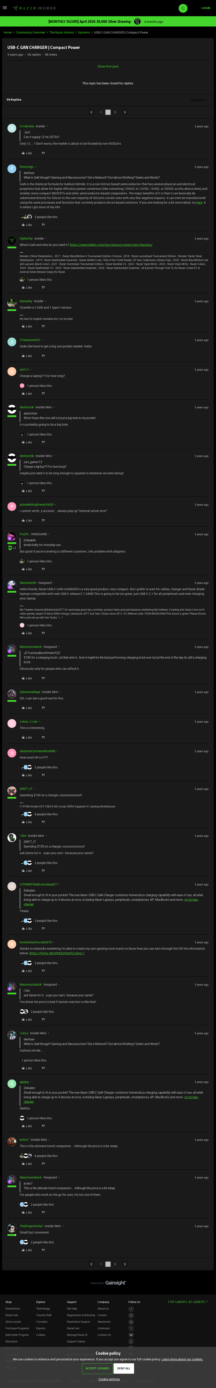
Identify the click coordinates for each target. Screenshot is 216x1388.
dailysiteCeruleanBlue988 (37, 751)
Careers (102, 1315)
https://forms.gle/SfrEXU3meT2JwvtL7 (56, 953)
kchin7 (24, 1139)
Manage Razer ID (77, 1334)
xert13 (24, 369)
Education (11, 1341)
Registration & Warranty (81, 1315)
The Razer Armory (61, 32)
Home (8, 32)
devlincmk (27, 407)
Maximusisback (30, 647)
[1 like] (36, 279)
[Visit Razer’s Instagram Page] (131, 1315)
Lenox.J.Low (29, 721)
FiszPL (24, 534)
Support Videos (76, 1341)
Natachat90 (28, 583)
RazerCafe (11, 1315)
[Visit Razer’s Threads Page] (131, 1322)
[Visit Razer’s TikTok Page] (131, 1341)
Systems (84, 32)
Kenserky (26, 301)
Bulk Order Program (17, 1334)
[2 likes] (37, 1011)
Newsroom (104, 1321)
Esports (40, 1328)
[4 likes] (39, 814)
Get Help (72, 1308)
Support (71, 1302)
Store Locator (13, 1321)
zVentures (104, 1328)
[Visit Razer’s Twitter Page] (131, 1328)
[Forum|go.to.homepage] (34, 8)
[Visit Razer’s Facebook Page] (131, 1309)
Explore (40, 1302)
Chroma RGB (44, 1315)
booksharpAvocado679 (36, 942)
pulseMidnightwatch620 (37, 504)
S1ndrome (27, 126)
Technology (43, 1308)
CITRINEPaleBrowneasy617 (39, 884)
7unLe (24, 1033)
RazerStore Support (78, 1321)
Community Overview (30, 32)
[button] (4, 9)
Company (103, 1302)
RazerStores (12, 1308)
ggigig (24, 1082)
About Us (103, 1308)
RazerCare (73, 1328)
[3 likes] (39, 217)
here (199, 202)
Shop (8, 1302)
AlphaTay (26, 238)
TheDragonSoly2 (31, 1226)
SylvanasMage (30, 692)
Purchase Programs (17, 1328)
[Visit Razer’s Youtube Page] (131, 1335)
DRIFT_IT (26, 789)
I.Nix (23, 836)
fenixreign (27, 167)
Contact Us (104, 1334)
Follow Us (134, 1302)
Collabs (40, 1334)
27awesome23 (30, 340)
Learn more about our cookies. (182, 1359)
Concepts (41, 1321)
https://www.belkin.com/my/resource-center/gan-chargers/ (111, 245)
